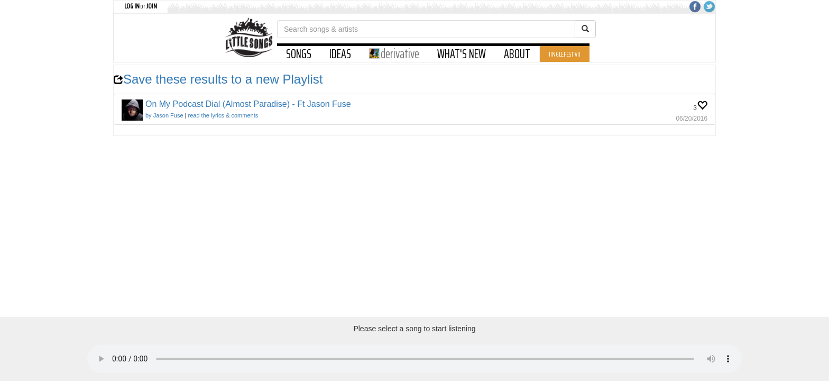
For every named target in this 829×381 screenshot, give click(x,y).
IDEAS (340, 54)
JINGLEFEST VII (565, 54)
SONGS (298, 54)
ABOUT (517, 54)
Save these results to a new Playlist (218, 79)
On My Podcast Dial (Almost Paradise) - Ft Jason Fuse (248, 103)
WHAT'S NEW (461, 54)
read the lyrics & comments (223, 115)
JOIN (151, 6)
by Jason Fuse (164, 115)
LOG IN (132, 6)
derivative (394, 54)
